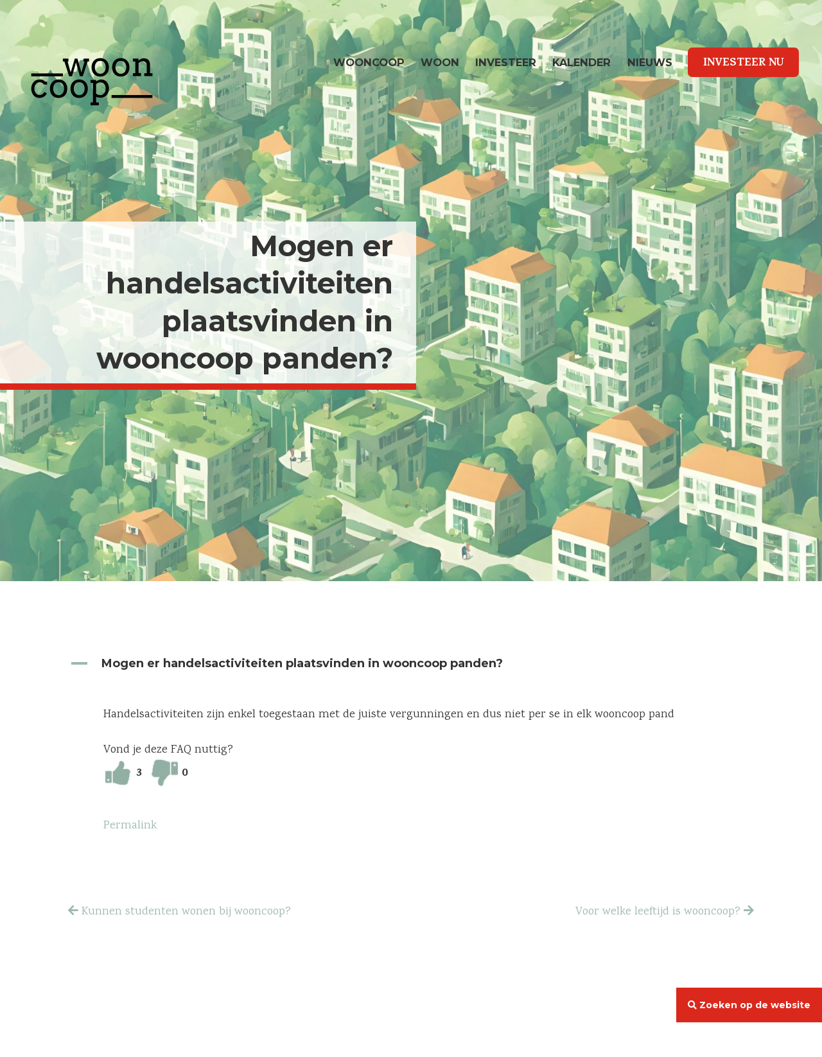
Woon (440, 62)
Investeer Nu (743, 63)
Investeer (505, 62)
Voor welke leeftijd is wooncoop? (657, 912)
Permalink (130, 825)
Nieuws (649, 62)
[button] (411, 663)
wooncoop (369, 62)
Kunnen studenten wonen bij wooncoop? (186, 912)
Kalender (581, 62)
